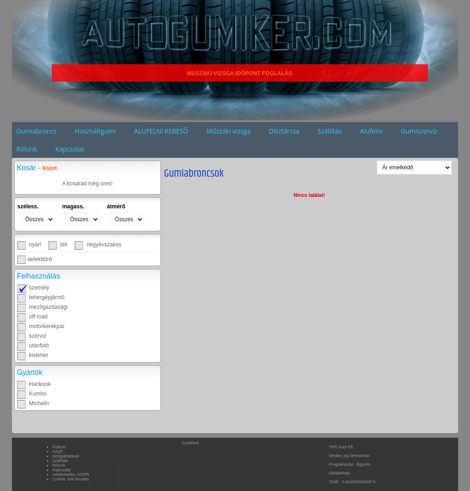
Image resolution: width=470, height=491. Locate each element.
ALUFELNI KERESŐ (161, 131)
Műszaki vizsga (228, 131)
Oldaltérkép (339, 473)
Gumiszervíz (419, 131)
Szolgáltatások (65, 456)
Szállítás (330, 131)
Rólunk (27, 149)
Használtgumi (95, 131)
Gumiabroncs (37, 131)
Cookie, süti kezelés (70, 479)
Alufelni (371, 131)
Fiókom (59, 447)
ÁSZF (57, 451)
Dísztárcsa (284, 131)
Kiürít (50, 168)
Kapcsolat (69, 149)
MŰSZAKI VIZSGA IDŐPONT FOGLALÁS (240, 73)
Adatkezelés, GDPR (70, 474)
